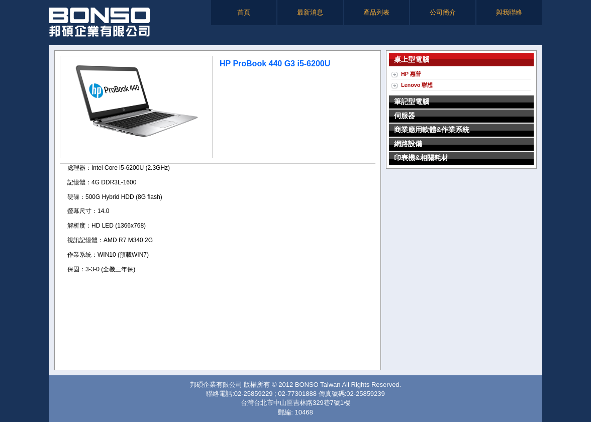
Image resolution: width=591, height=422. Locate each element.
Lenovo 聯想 (417, 85)
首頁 (243, 12)
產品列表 (376, 12)
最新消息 (310, 12)
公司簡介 (443, 12)
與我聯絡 (509, 12)
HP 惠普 (411, 74)
